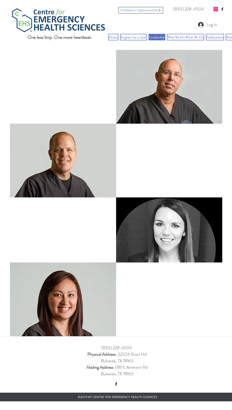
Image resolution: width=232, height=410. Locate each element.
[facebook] (222, 9)
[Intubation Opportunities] (140, 10)
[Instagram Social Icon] (216, 9)
